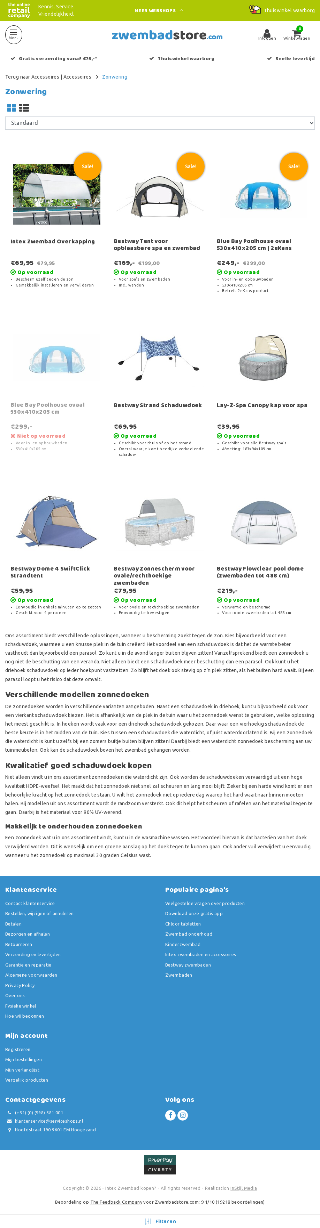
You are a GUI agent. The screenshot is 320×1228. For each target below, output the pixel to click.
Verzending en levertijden (33, 954)
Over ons (15, 995)
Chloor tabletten (183, 923)
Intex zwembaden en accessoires (200, 954)
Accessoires (77, 77)
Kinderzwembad (182, 944)
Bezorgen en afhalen (27, 933)
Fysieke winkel (20, 1005)
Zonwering (114, 77)
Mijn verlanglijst (22, 1069)
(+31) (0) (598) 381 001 (34, 1112)
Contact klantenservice (30, 903)
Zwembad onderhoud (188, 933)
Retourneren (18, 944)
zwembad (135, 750)
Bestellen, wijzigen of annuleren (39, 913)
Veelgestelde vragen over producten (205, 903)
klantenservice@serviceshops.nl (44, 1121)
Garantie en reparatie (28, 964)
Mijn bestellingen (23, 1059)
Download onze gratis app (194, 913)
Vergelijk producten (26, 1079)
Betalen (13, 923)
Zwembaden (178, 974)
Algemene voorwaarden (31, 974)
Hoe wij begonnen (24, 1015)
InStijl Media (243, 1188)
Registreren (18, 1049)
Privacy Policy (20, 985)
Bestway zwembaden (188, 964)
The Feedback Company (116, 1201)
